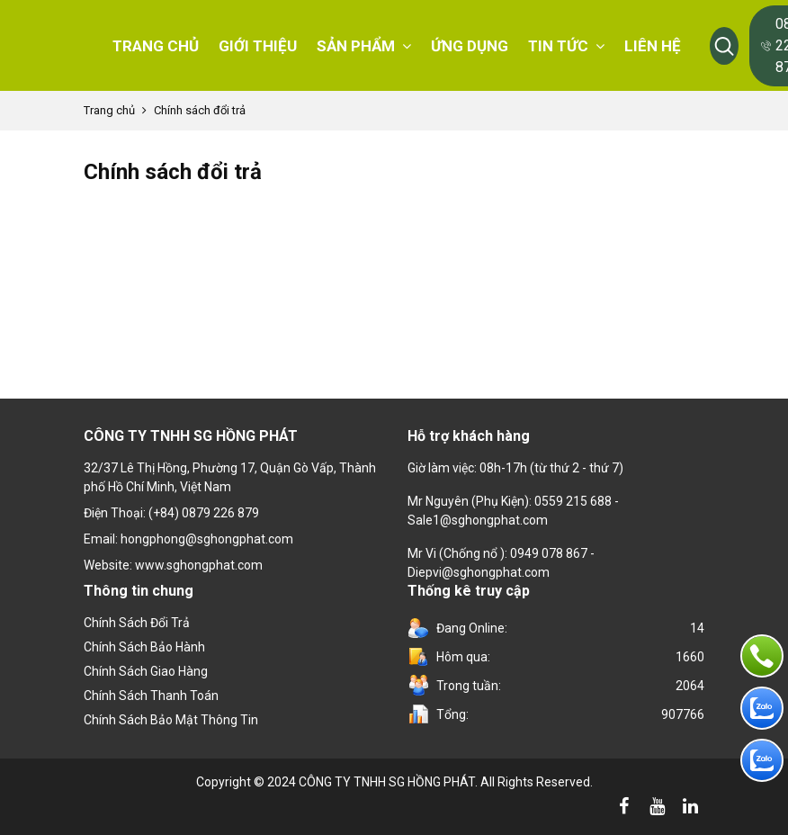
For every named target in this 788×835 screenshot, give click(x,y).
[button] (724, 46)
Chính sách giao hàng (146, 671)
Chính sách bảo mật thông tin (171, 720)
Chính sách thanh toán (151, 695)
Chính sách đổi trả (137, 622)
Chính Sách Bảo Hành (144, 647)
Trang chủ (109, 110)
